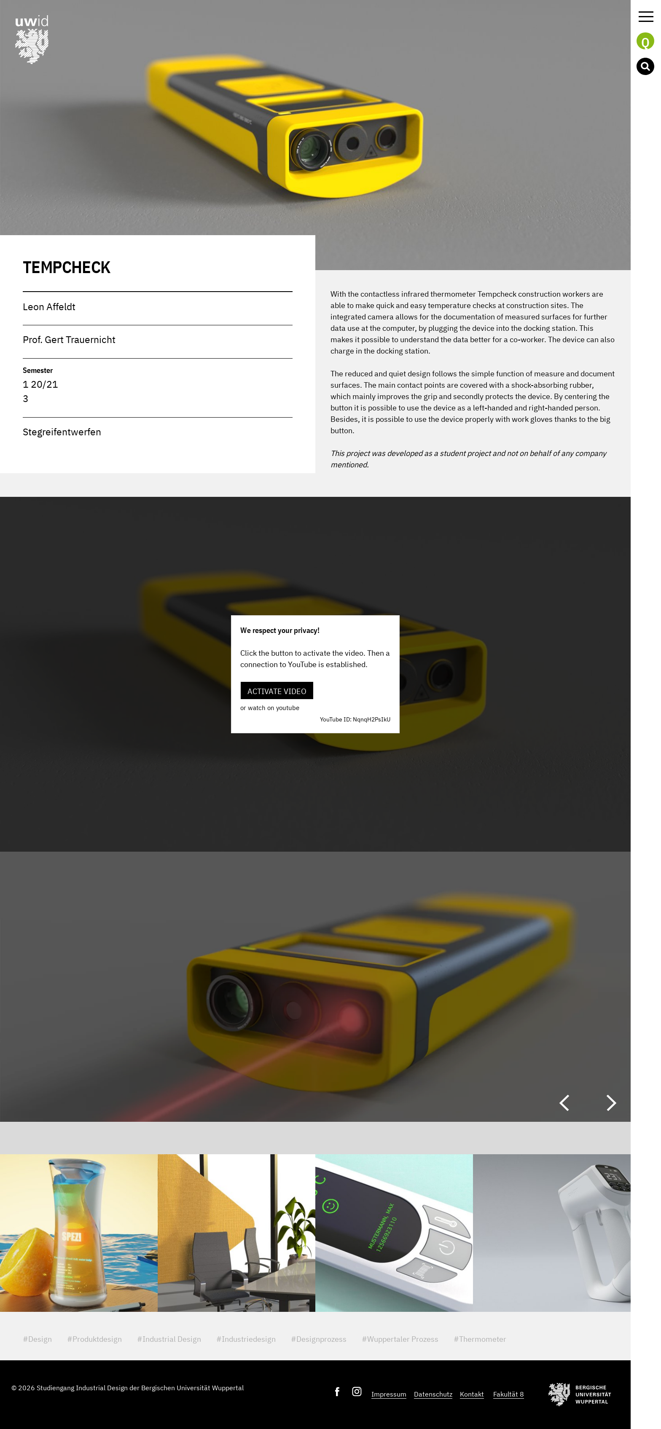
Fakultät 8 (508, 1394)
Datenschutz (433, 1394)
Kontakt (472, 1394)
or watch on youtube (269, 708)
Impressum (388, 1394)
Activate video (276, 691)
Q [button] (645, 41)
